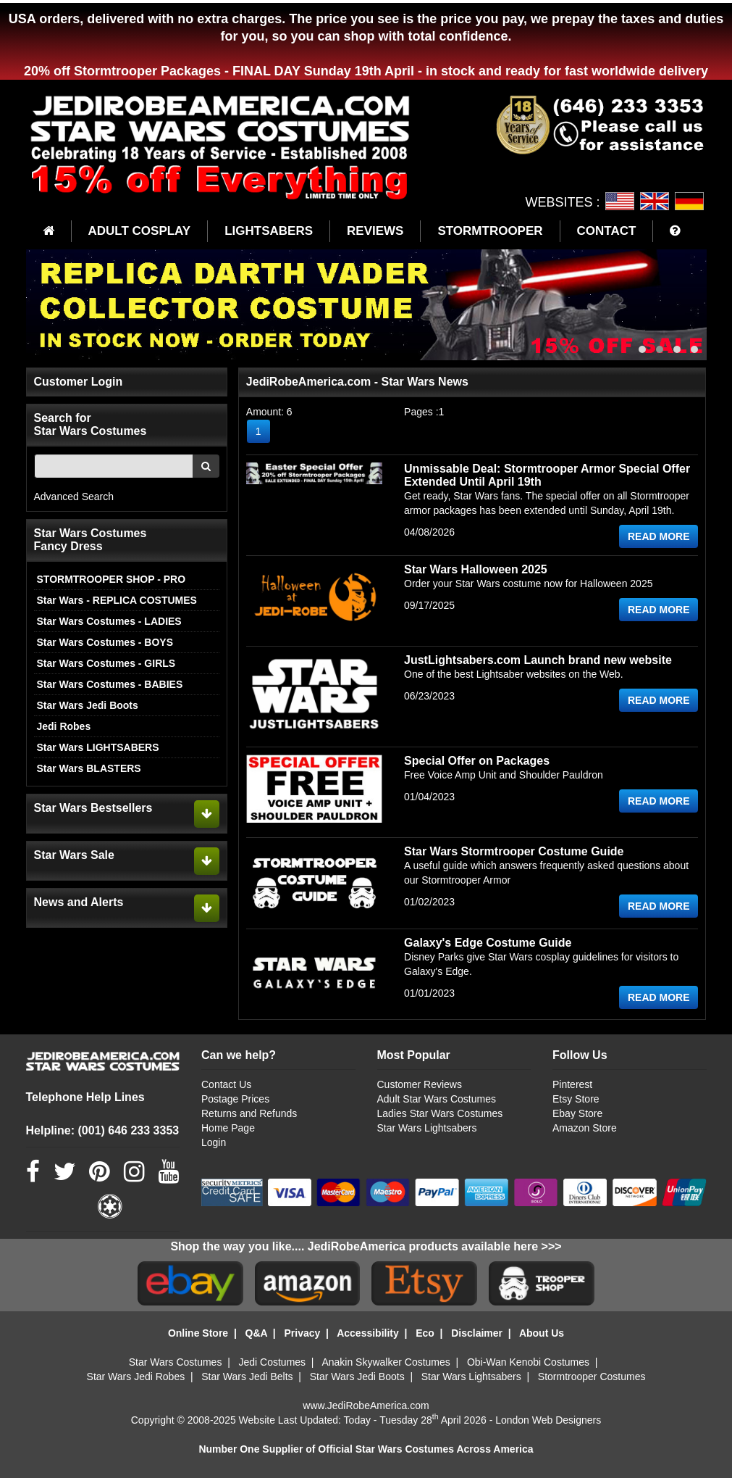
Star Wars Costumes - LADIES (109, 621)
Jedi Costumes (272, 1362)
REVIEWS (375, 231)
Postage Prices (235, 1099)
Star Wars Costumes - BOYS (105, 642)
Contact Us (226, 1084)
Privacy (302, 1333)
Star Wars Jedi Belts (247, 1376)
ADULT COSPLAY (139, 231)
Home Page (228, 1128)
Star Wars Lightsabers (427, 1128)
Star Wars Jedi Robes (136, 1376)
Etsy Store (576, 1099)
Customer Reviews (419, 1084)
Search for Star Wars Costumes (90, 424)
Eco (425, 1333)
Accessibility (368, 1333)
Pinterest (572, 1084)
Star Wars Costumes (175, 1362)
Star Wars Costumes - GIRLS (106, 663)
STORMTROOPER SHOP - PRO (111, 579)
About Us (541, 1333)
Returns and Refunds (249, 1113)
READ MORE (659, 536)
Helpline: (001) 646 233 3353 (103, 1130)
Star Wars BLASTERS (89, 768)
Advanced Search (74, 496)
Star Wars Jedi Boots (87, 705)
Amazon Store (584, 1128)
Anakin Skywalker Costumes (385, 1362)
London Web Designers (548, 1420)
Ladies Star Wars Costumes (440, 1113)
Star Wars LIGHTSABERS (98, 747)
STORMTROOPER (489, 231)
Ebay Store (577, 1113)
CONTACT (606, 231)
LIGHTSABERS (268, 231)
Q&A (256, 1333)
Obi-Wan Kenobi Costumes (528, 1362)
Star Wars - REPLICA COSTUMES (117, 600)
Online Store (198, 1333)
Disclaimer (476, 1333)
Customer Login (78, 381)
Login (213, 1142)
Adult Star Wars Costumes (436, 1099)
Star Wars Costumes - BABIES (110, 684)
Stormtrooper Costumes (592, 1376)
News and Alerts (79, 902)
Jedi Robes (64, 726)
